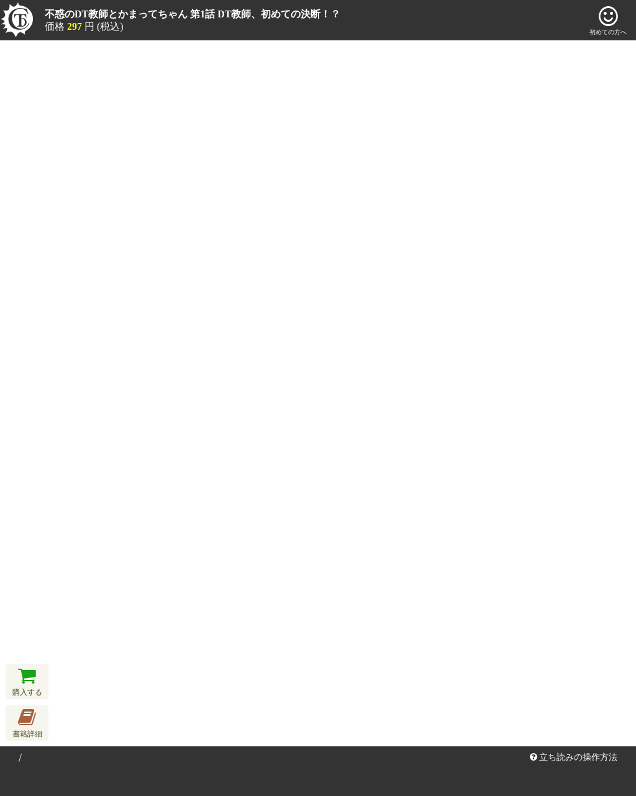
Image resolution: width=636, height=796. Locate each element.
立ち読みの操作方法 (574, 757)
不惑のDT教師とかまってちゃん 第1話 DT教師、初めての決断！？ (192, 14)
